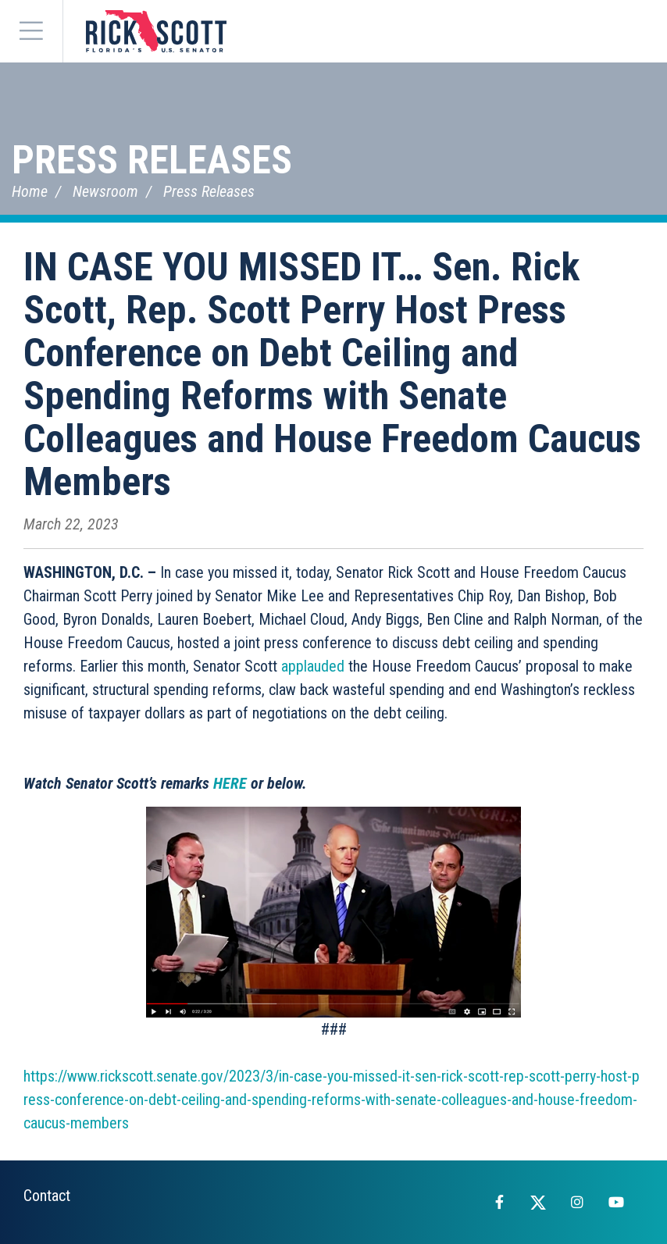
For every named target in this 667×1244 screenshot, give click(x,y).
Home (30, 191)
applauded (312, 666)
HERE (230, 783)
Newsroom (105, 191)
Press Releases (152, 160)
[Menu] (31, 31)
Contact (46, 1195)
